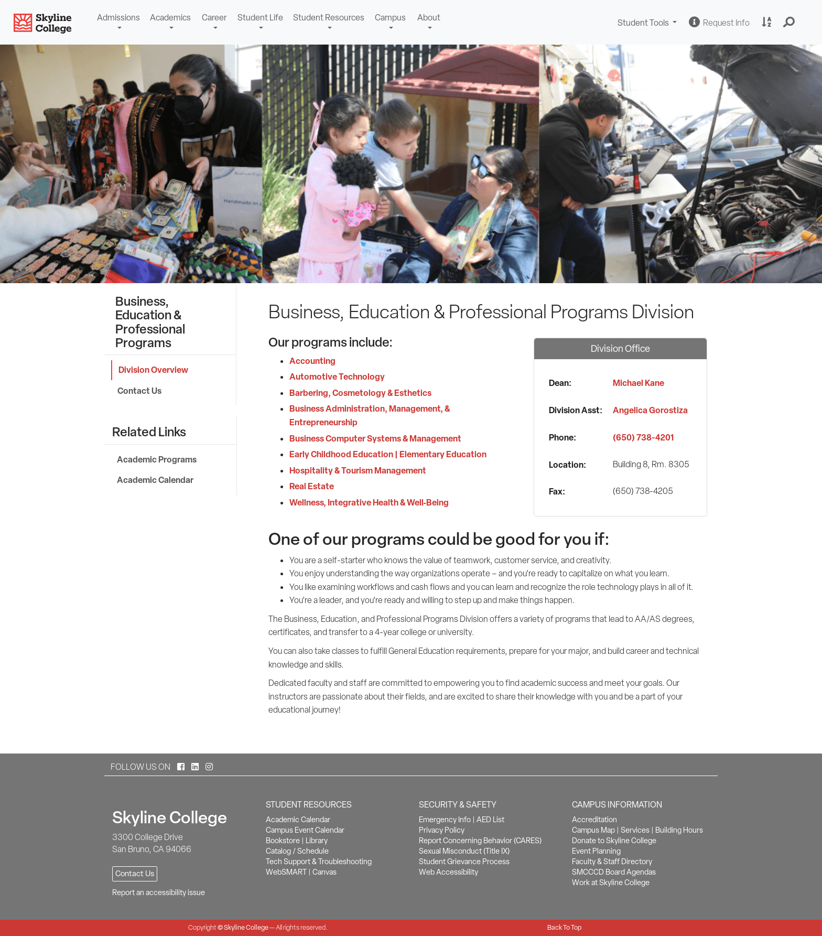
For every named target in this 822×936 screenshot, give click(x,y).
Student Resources (328, 17)
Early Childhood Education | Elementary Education (387, 454)
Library (317, 840)
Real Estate (311, 486)
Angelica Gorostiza (650, 410)
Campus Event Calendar (305, 830)
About (428, 17)
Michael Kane (638, 383)
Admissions (118, 17)
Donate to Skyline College (614, 840)
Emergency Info (445, 819)
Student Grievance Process (464, 861)
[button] (789, 22)
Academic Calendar (155, 480)
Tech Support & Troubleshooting (319, 861)
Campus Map (593, 830)
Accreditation (594, 819)
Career (214, 17)
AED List (490, 819)
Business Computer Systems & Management (375, 438)
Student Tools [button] (648, 24)
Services (635, 830)
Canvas (324, 872)
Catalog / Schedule (297, 851)
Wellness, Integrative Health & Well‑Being (369, 502)
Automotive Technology (337, 376)
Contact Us (139, 390)
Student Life (260, 17)
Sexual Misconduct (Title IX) (464, 851)
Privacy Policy (441, 830)
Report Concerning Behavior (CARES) (480, 840)
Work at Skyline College (611, 882)
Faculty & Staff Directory (612, 861)
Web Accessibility (448, 872)
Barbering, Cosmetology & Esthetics (360, 393)
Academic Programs (157, 459)
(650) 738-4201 (643, 437)
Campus (390, 17)
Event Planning (596, 851)
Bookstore (283, 840)
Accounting (312, 361)
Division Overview (153, 369)
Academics (170, 17)
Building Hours (679, 830)
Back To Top (564, 927)
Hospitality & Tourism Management (357, 470)
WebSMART (286, 872)
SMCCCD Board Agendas (614, 872)
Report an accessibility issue (158, 892)
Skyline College (246, 927)
